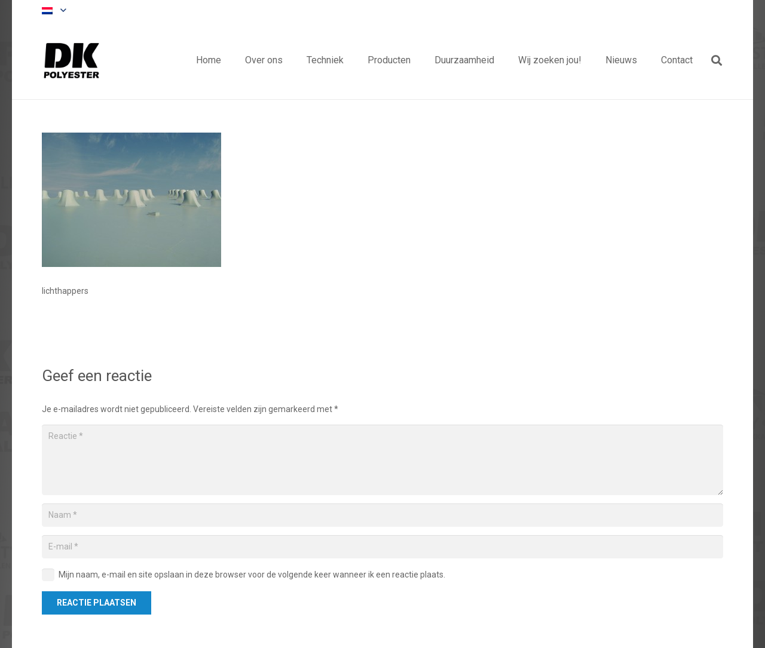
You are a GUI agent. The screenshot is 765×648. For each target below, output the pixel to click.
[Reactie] (382, 460)
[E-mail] (382, 546)
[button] (54, 11)
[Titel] (72, 60)
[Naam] (382, 515)
